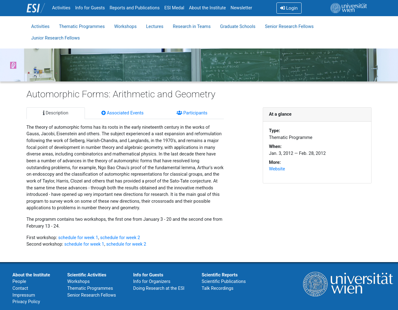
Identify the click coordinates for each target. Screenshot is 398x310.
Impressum (23, 295)
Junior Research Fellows (55, 38)
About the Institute (207, 8)
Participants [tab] (192, 113)
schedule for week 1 (78, 237)
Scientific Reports (219, 275)
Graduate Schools (238, 26)
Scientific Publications (223, 281)
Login (289, 8)
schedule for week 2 (120, 237)
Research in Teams (192, 26)
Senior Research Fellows (289, 26)
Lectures (155, 26)
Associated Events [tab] (122, 113)
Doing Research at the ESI (158, 288)
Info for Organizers (151, 281)
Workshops (125, 26)
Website (277, 169)
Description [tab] (55, 113)
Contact (20, 288)
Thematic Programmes (82, 26)
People (19, 281)
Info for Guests (90, 8)
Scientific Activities (86, 275)
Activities (61, 8)
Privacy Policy (26, 301)
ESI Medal (174, 8)
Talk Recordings (217, 288)
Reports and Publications (134, 8)
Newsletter (241, 8)
